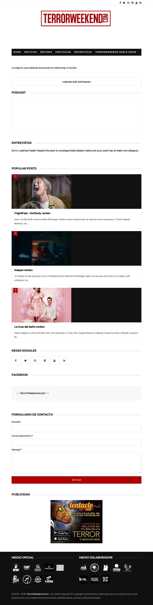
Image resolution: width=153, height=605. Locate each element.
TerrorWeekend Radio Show (115, 52)
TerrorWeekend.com (33, 393)
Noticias (30, 52)
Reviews (46, 52)
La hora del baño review (29, 326)
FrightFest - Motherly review (32, 213)
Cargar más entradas (76, 82)
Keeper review (23, 270)
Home (17, 52)
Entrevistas (83, 52)
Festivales (63, 52)
